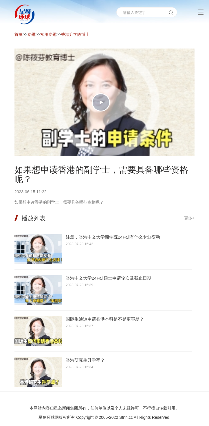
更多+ (189, 218)
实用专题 (48, 34)
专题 (31, 34)
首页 (18, 34)
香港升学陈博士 (75, 34)
